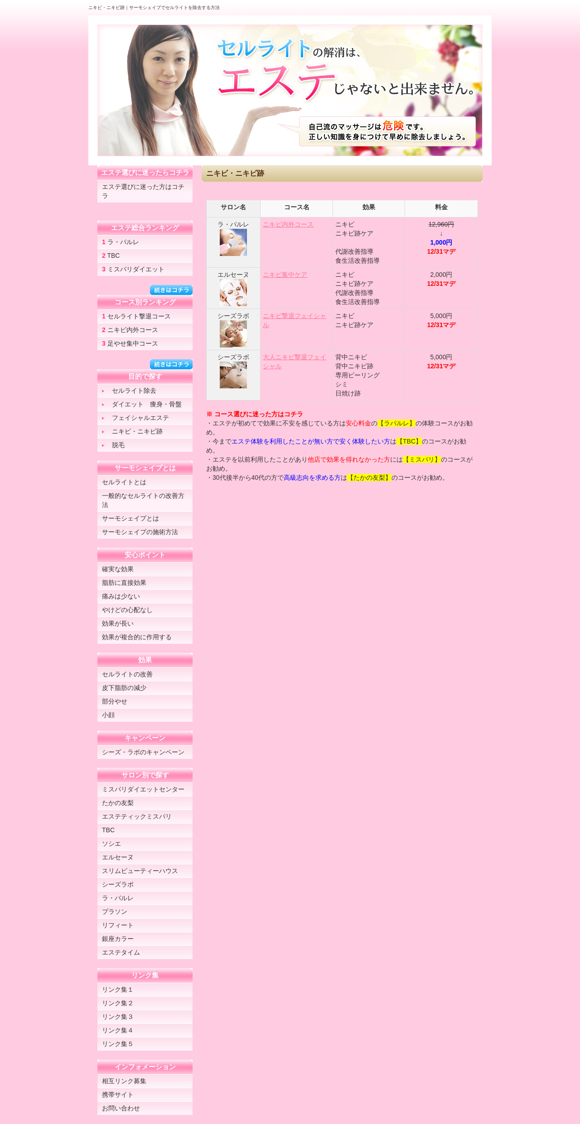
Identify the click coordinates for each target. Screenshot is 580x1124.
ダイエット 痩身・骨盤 (142, 404)
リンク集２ (118, 1003)
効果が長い (118, 623)
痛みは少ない (121, 596)
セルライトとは (124, 482)
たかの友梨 (118, 802)
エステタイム (121, 952)
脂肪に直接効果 (124, 582)
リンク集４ (118, 1030)
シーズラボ (118, 884)
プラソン (114, 911)
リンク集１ (118, 989)
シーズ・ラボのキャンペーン (143, 752)
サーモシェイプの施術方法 (140, 531)
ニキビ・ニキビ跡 (132, 431)
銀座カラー (118, 938)
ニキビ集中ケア (285, 274)
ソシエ (111, 843)
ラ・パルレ (120, 242)
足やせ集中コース (130, 343)
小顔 (108, 715)
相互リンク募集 (124, 1081)
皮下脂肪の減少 (124, 687)
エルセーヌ (118, 857)
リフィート (118, 925)
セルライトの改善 (127, 674)
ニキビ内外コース (288, 224)
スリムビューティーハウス (140, 870)
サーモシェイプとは (130, 518)
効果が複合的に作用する (137, 637)
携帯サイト (118, 1094)
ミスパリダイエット (133, 269)
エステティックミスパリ (137, 816)
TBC (111, 255)
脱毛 (113, 445)
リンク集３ (118, 1016)
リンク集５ (118, 1043)
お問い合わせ (121, 1108)
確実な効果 (118, 569)
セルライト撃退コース (136, 316)
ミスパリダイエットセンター (143, 789)
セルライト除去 (129, 390)
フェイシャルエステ (135, 417)
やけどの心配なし (127, 609)
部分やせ (114, 701)
